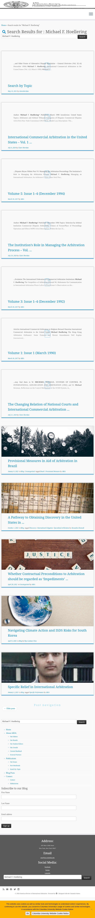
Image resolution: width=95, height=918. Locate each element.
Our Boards (14, 761)
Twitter (47, 891)
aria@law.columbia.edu (47, 879)
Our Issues (13, 783)
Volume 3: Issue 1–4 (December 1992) (36, 322)
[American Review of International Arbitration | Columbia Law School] (47, 15)
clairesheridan (24, 112)
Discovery (33, 549)
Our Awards (14, 769)
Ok (27, 913)
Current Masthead (16, 772)
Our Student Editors (16, 765)
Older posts (9, 730)
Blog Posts (10, 794)
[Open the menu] (91, 35)
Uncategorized (30, 493)
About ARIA (11, 754)
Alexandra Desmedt (77, 549)
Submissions (14, 805)
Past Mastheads (15, 787)
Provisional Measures (53, 493)
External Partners (15, 776)
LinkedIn (47, 894)
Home (3, 46)
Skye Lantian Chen (30, 662)
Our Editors (14, 758)
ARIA (22, 220)
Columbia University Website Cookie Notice (50, 913)
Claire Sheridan (23, 169)
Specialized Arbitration (61, 549)
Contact (9, 797)
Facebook (47, 888)
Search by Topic (20, 107)
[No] (91, 909)
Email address (6, 836)
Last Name (5, 825)
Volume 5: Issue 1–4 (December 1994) (36, 214)
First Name (5, 814)
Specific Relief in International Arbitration (40, 708)
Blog (22, 493)
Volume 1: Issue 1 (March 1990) (32, 374)
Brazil (42, 493)
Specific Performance (37, 713)
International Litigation (45, 549)
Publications (11, 780)
